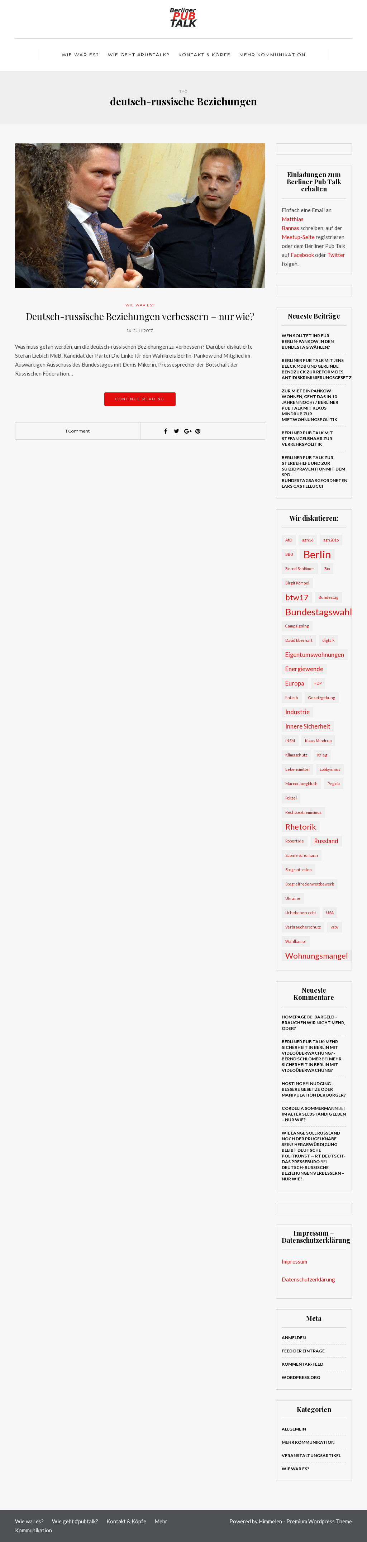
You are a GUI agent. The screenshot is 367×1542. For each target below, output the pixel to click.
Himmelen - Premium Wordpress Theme (305, 1521)
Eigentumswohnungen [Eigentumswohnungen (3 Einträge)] (314, 654)
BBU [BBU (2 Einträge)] (289, 554)
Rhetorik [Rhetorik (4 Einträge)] (300, 826)
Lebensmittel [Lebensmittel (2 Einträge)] (297, 769)
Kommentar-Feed (302, 1364)
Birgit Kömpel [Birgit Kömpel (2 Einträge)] (297, 583)
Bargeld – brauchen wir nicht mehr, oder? (313, 1022)
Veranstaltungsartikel (311, 1455)
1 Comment (78, 431)
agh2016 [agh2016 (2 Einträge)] (331, 540)
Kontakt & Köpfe (204, 54)
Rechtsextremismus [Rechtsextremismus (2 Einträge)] (303, 812)
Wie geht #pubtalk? (139, 54)
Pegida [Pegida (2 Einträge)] (334, 783)
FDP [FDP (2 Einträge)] (317, 683)
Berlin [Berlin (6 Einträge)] (317, 554)
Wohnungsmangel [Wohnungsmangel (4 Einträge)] (316, 955)
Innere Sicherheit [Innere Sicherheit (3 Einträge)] (307, 726)
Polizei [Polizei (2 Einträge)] (291, 798)
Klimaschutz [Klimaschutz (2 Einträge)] (296, 755)
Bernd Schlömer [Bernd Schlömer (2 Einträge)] (299, 568)
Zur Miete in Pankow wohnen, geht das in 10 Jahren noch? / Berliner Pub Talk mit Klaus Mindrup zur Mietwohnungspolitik (310, 405)
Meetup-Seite (298, 237)
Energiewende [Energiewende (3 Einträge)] (304, 669)
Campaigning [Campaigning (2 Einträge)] (297, 626)
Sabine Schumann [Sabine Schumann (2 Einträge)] (301, 855)
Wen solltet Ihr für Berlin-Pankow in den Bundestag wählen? (308, 341)
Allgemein (294, 1429)
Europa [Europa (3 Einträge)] (294, 683)
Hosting (292, 1083)
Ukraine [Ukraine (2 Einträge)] (292, 898)
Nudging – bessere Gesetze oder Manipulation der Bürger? (314, 1089)
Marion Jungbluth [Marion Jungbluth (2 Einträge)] (301, 783)
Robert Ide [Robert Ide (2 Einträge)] (294, 841)
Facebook (302, 255)
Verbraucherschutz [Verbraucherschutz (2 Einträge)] (303, 927)
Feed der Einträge (303, 1351)
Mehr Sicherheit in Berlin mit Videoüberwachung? (312, 1064)
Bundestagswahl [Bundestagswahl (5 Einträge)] (318, 611)
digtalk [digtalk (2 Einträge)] (329, 640)
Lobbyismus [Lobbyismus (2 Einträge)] (330, 769)
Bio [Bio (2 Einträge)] (327, 568)
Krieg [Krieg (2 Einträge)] (322, 755)
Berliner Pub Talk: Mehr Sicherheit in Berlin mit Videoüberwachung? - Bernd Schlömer (310, 1050)
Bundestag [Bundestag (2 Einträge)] (328, 597)
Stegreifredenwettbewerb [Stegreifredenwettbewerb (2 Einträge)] (309, 884)
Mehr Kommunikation (272, 54)
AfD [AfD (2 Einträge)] (288, 540)
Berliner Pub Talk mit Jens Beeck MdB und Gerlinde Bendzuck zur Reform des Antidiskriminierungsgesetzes (320, 369)
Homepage (294, 1017)
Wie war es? (80, 54)
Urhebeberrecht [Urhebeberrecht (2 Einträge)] (300, 912)
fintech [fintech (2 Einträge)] (291, 697)
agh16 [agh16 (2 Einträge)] (307, 540)
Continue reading (140, 399)
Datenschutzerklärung (308, 1279)
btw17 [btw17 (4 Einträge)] (297, 597)
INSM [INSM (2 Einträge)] (290, 740)
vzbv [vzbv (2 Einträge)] (334, 927)
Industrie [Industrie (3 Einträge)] (297, 712)
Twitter (336, 255)
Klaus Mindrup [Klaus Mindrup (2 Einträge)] (318, 740)
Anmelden (294, 1337)
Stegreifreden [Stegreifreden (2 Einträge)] (298, 869)
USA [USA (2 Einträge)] (330, 912)
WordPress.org (301, 1377)
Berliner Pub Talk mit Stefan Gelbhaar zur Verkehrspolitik (307, 438)
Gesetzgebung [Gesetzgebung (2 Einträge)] (321, 697)
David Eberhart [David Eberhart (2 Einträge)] (299, 640)
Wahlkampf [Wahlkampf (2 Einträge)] (295, 941)
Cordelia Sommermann (310, 1108)
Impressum (294, 1261)
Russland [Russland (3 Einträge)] (326, 841)
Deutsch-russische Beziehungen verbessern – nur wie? (140, 316)
